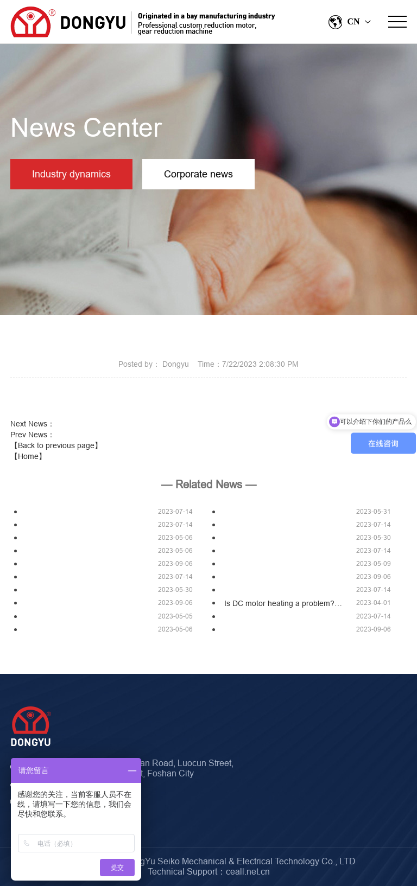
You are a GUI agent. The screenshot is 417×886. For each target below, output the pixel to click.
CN (348, 22)
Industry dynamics (71, 174)
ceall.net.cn (248, 871)
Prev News (32, 434)
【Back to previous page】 (56, 445)
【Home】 (28, 456)
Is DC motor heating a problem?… (283, 603)
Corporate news (198, 174)
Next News (32, 423)
